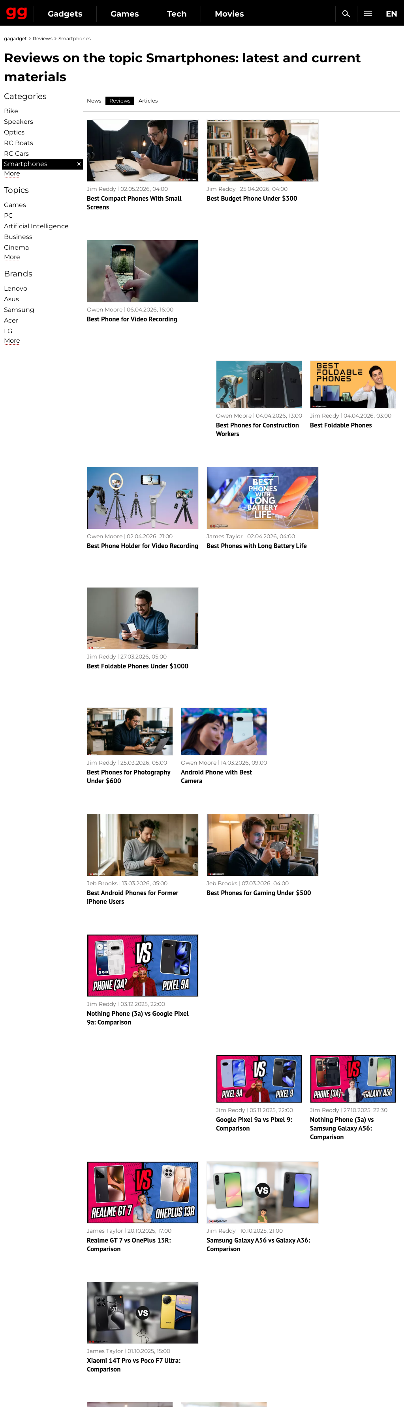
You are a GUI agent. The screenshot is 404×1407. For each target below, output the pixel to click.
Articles (148, 100)
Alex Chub (101, 1057)
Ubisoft (216, 1339)
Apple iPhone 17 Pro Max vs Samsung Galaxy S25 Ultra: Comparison (127, 963)
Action (215, 1284)
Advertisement (28, 1312)
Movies (229, 14)
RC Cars (16, 153)
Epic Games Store (231, 1321)
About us (20, 1284)
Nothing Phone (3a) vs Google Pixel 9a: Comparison (341, 633)
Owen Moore (316, 181)
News (94, 100)
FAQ (311, 1312)
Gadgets (65, 14)
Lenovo (15, 288)
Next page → (201, 1225)
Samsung (19, 309)
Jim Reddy (101, 181)
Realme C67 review (337, 1172)
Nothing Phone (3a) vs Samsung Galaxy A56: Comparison (342, 743)
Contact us (23, 1330)
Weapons (120, 1321)
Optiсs (14, 132)
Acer (11, 320)
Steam (215, 1312)
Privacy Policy (27, 1321)
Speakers (18, 121)
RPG (212, 1293)
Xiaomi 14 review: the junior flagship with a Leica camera (233, 1071)
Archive (217, 1242)
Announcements (328, 1284)
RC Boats (18, 143)
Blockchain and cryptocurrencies (130, 1343)
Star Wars (219, 1330)
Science (117, 1312)
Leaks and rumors (329, 1293)
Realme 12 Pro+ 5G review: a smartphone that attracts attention (339, 1075)
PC (8, 215)
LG (8, 331)
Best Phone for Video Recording (343, 190)
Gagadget (17, 12)
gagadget (15, 38)
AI (110, 1302)
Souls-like (219, 1302)
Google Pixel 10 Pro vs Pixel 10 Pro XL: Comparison (221, 958)
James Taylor (211, 400)
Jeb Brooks (102, 619)
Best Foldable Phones (341, 296)
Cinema (16, 247)
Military (117, 1284)
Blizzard (217, 1357)
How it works (125, 1355)
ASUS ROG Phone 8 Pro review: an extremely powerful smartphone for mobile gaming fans (135, 1075)
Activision (219, 1348)
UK (12, 1385)
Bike (11, 111)
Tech (177, 14)
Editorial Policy (29, 1293)
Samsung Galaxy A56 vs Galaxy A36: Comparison (237, 852)
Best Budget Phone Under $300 (238, 190)
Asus (11, 299)
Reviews (43, 38)
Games (125, 14)
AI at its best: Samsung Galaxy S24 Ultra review (250, 1177)
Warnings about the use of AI (48, 1302)
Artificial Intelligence (36, 226)
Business (18, 237)
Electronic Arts (226, 1366)
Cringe (314, 1302)
